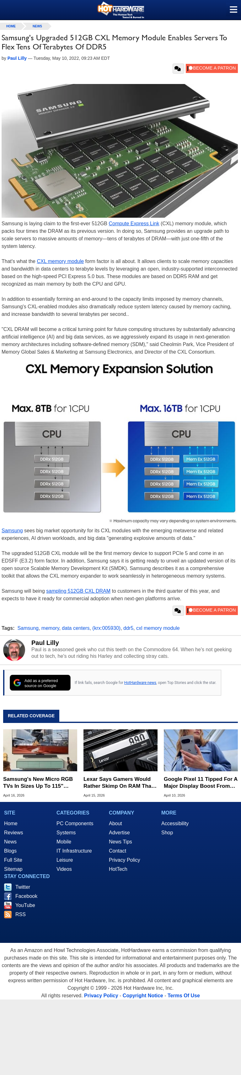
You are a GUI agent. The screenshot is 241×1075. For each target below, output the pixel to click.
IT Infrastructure (74, 851)
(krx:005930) (106, 628)
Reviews (13, 832)
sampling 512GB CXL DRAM (78, 591)
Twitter (22, 887)
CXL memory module (60, 261)
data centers (75, 628)
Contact (117, 851)
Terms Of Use (184, 995)
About (115, 823)
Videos (64, 869)
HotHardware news (140, 682)
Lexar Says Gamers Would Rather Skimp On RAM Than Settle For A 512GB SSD (119, 783)
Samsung (12, 530)
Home (11, 823)
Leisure (64, 860)
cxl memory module (158, 628)
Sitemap (13, 869)
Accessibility (175, 823)
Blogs (10, 851)
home (11, 26)
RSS (20, 914)
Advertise (119, 832)
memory (50, 628)
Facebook (26, 896)
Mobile (63, 841)
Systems (66, 832)
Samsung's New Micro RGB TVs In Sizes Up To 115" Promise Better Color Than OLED (38, 783)
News (37, 26)
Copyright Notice (143, 995)
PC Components (74, 823)
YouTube (25, 905)
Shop (167, 832)
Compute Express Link (134, 223)
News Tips (120, 841)
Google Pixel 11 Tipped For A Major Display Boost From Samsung (201, 783)
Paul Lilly (45, 642)
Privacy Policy (124, 860)
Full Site (13, 860)
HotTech (118, 869)
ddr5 (128, 628)
